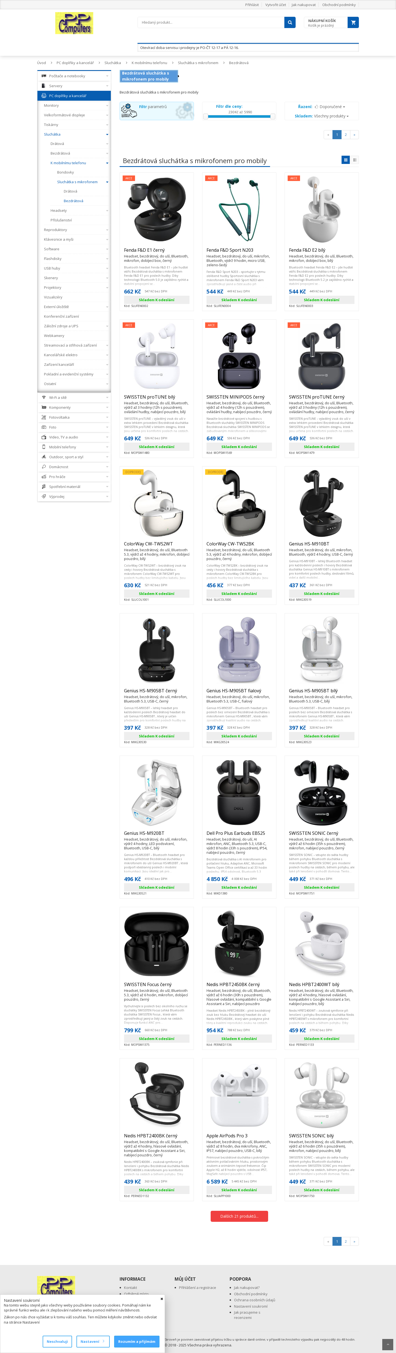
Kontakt (130, 1287)
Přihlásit (252, 4)
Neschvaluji (57, 1341)
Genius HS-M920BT (156, 835)
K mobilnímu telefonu (149, 62)
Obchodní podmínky (339, 4)
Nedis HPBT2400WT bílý (321, 986)
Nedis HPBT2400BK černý (156, 1138)
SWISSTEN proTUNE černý (321, 399)
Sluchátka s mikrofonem (198, 62)
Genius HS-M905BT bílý (321, 693)
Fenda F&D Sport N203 (239, 252)
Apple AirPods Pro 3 (239, 1138)
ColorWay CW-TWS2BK (239, 546)
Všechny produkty (322, 116)
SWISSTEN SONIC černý (321, 835)
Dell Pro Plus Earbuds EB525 (239, 835)
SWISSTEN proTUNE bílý (156, 399)
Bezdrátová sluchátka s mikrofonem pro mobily (145, 76)
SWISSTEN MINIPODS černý (239, 399)
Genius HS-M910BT (321, 546)
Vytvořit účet (275, 4)
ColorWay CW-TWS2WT (156, 546)
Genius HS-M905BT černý (156, 693)
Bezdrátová (239, 62)
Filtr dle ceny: (229, 106)
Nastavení (92, 1341)
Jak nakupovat (304, 4)
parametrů (153, 106)
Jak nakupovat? (247, 1287)
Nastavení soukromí (251, 1306)
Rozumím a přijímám (136, 1341)
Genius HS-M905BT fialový (239, 693)
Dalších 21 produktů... (239, 1216)
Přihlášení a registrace (197, 1287)
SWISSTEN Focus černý (156, 986)
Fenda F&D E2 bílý (321, 252)
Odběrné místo (136, 1293)
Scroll (387, 1344)
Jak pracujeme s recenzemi (247, 1315)
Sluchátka (113, 62)
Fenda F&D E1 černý (156, 252)
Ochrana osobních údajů (254, 1299)
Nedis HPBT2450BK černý (239, 986)
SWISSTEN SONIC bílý (321, 1138)
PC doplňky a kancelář (75, 62)
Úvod (41, 62)
